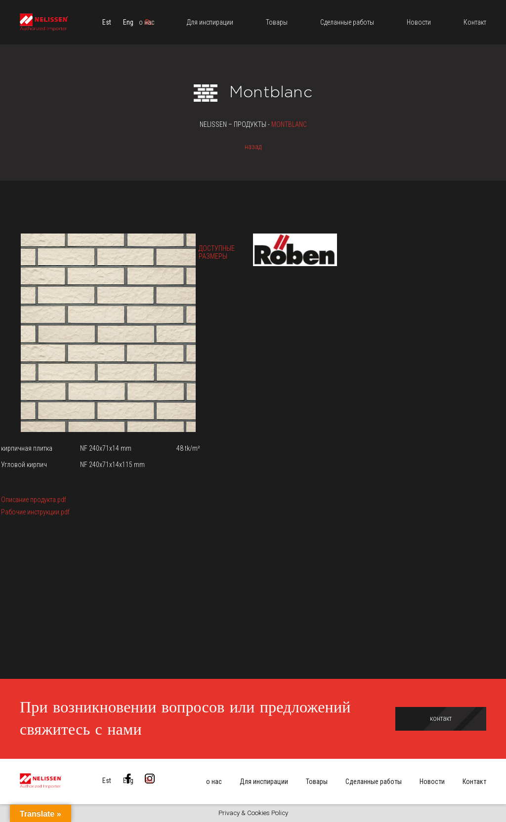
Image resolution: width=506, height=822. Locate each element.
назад (253, 147)
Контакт (474, 781)
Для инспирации (264, 781)
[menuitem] (106, 22)
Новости (432, 781)
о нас (214, 781)
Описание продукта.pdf (33, 500)
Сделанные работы (373, 781)
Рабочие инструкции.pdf (35, 512)
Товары (317, 781)
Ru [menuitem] (149, 780)
